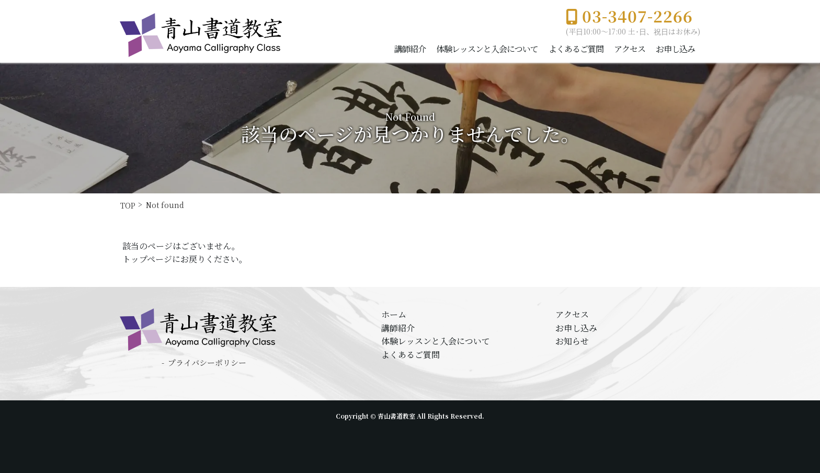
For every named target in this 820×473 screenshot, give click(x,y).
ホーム (393, 314)
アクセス (629, 49)
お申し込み (675, 49)
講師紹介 (410, 49)
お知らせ (572, 341)
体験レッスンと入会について (487, 49)
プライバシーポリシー (207, 362)
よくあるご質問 (576, 49)
